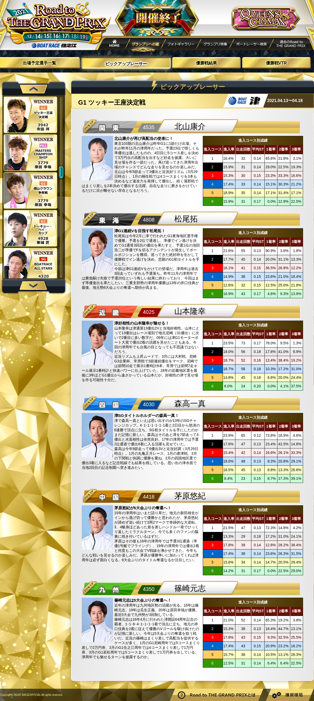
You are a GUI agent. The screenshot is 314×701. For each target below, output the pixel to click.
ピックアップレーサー (126, 64)
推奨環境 (289, 695)
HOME (113, 45)
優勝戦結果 (206, 63)
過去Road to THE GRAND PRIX (291, 45)
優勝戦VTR (276, 63)
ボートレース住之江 (54, 45)
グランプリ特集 (215, 45)
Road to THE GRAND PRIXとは (217, 695)
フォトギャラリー (181, 45)
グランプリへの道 (146, 45)
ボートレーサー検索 (251, 45)
